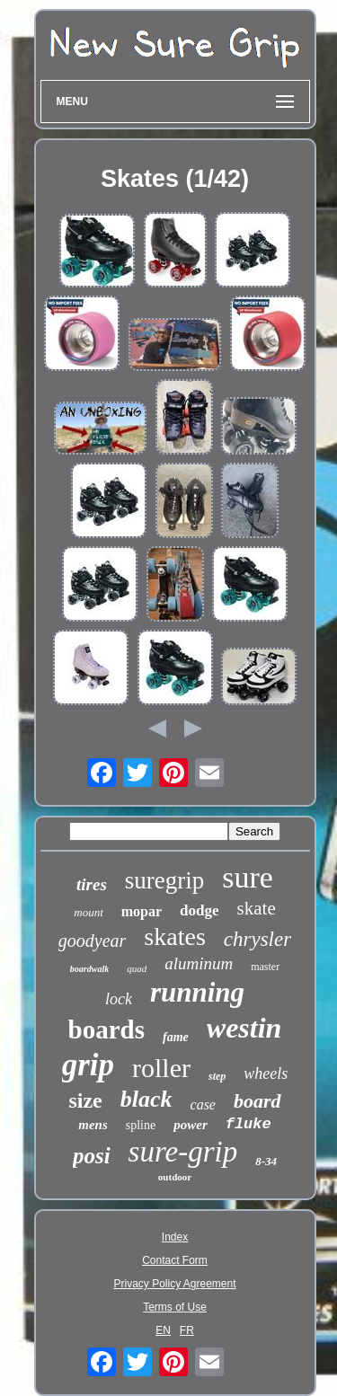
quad (136, 968)
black (146, 1099)
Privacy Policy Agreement (174, 1283)
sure (247, 877)
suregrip (164, 880)
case (203, 1104)
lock (118, 999)
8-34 (266, 1161)
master (265, 966)
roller (161, 1067)
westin (244, 1028)
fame (176, 1037)
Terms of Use (175, 1307)
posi (92, 1156)
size (85, 1100)
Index (175, 1237)
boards (106, 1029)
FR (187, 1330)
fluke (248, 1124)
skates (174, 936)
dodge (199, 910)
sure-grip (183, 1151)
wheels (266, 1073)
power (190, 1125)
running (197, 992)
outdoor (174, 1176)
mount (88, 912)
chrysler (257, 939)
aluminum (198, 963)
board (257, 1101)
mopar (141, 911)
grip (88, 1064)
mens (93, 1125)
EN (163, 1330)
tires (91, 884)
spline (140, 1125)
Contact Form (175, 1260)
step (217, 1076)
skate (256, 908)
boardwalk (89, 969)
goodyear (92, 940)
